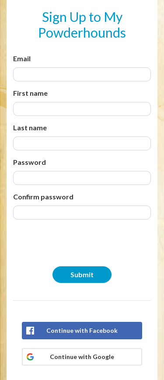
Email (22, 58)
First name (30, 93)
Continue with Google (82, 356)
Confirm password (43, 196)
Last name (30, 127)
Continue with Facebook (82, 330)
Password (29, 162)
